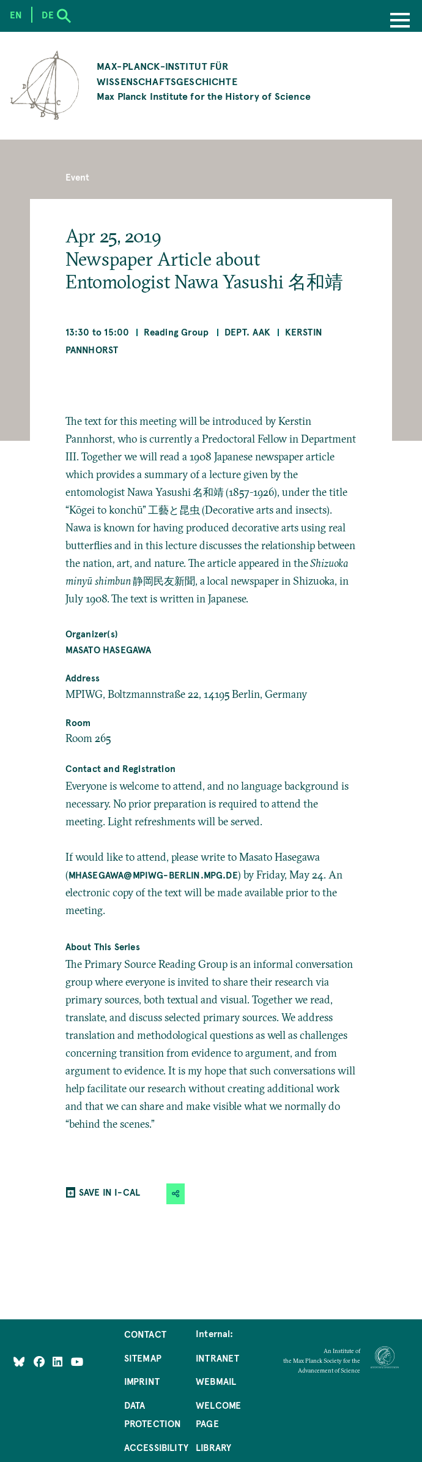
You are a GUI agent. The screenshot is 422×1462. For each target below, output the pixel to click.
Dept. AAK (247, 332)
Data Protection (153, 1414)
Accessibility (156, 1447)
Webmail (216, 1381)
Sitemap (142, 1358)
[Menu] (400, 21)
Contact (145, 1334)
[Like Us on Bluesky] (18, 1361)
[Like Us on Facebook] (40, 1361)
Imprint (142, 1381)
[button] (175, 1193)
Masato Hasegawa (108, 649)
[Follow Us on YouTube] (77, 1361)
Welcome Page (218, 1414)
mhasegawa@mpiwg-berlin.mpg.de (153, 875)
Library (213, 1447)
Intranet (217, 1358)
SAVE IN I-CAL (109, 1192)
